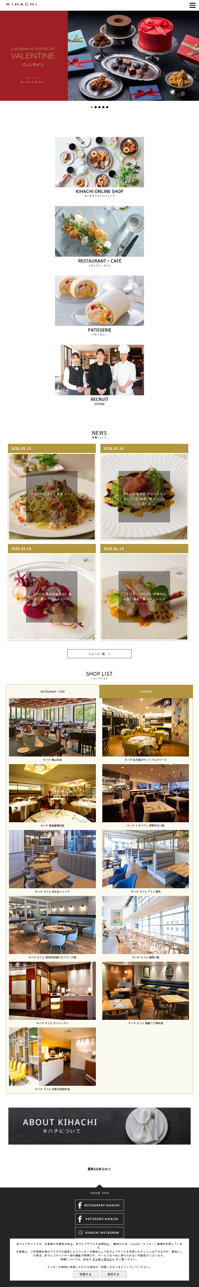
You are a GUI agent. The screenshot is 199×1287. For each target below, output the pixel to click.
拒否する (113, 1274)
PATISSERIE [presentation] (146, 691)
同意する (86, 1274)
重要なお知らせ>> (99, 1157)
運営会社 (99, 1238)
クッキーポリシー (103, 1259)
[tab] (53, 691)
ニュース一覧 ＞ (99, 653)
